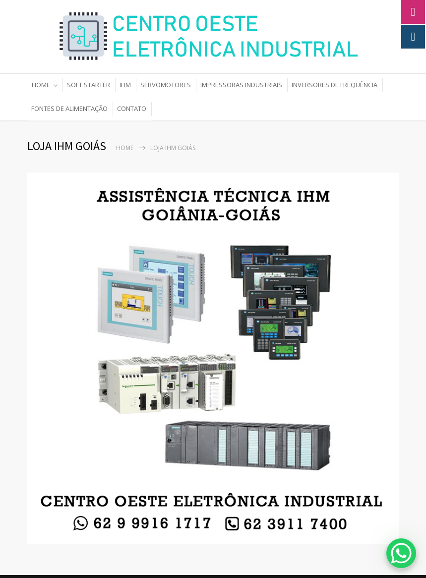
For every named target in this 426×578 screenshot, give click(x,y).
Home (124, 148)
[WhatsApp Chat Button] (401, 553)
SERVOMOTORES (165, 84)
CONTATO (131, 108)
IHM (125, 84)
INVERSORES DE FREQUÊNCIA (334, 84)
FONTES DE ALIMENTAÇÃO (69, 108)
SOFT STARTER (88, 84)
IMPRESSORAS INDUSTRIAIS (241, 84)
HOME (41, 84)
